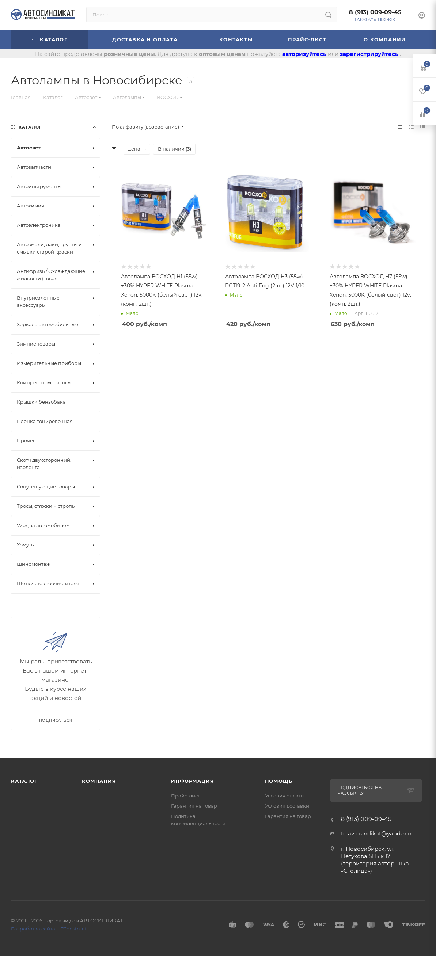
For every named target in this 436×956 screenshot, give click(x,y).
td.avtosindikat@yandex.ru (377, 833)
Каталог (24, 781)
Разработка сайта (33, 929)
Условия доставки (287, 806)
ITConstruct (72, 929)
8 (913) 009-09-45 (375, 12)
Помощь (278, 781)
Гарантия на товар (194, 806)
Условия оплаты (284, 796)
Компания (99, 781)
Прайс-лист (185, 796)
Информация (192, 781)
